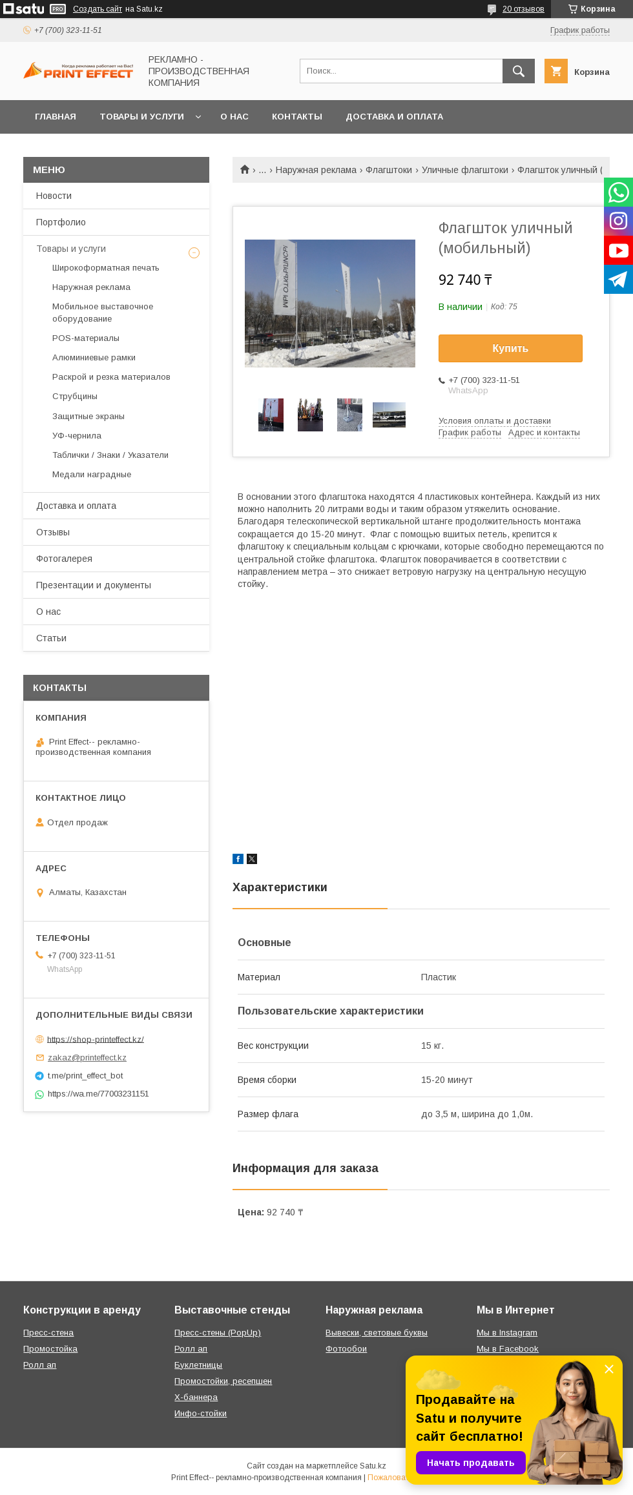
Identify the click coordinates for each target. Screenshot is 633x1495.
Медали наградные (91, 474)
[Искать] (519, 71)
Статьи (51, 638)
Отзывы (53, 532)
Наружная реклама (316, 170)
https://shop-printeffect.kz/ (95, 1039)
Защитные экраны (88, 416)
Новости (54, 196)
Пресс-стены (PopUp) (217, 1332)
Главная (55, 116)
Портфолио (61, 222)
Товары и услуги (141, 116)
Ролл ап (39, 1365)
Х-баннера (196, 1397)
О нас (234, 116)
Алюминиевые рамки (94, 357)
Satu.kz (373, 1465)
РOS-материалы (85, 338)
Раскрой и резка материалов (111, 377)
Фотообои (346, 1349)
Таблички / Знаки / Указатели (110, 455)
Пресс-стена (48, 1332)
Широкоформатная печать (106, 268)
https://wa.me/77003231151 (98, 1093)
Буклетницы (198, 1365)
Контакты (297, 116)
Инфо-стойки (200, 1413)
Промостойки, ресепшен (223, 1381)
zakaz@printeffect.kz (87, 1057)
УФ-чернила (76, 435)
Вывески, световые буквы (377, 1332)
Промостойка (50, 1349)
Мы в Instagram (507, 1332)
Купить (511, 348)
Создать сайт (97, 9)
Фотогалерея (64, 558)
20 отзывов (524, 9)
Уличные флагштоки (465, 170)
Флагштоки (389, 170)
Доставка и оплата (394, 116)
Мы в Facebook (508, 1349)
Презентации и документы (93, 585)
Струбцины (75, 396)
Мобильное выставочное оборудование (102, 312)
